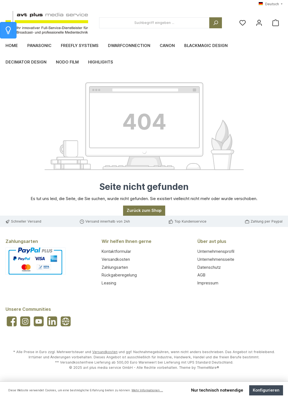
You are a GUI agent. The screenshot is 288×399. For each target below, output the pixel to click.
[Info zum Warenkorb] (8, 30)
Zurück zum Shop (144, 210)
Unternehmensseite (215, 259)
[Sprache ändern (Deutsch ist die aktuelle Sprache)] (270, 4)
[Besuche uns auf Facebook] (12, 321)
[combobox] (154, 22)
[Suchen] (215, 22)
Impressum (207, 283)
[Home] (16, 45)
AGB (201, 275)
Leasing (109, 283)
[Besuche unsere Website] (65, 321)
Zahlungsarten (115, 267)
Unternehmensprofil (215, 251)
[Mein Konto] (259, 23)
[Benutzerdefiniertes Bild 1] (36, 261)
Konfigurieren (266, 390)
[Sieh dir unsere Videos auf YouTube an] (38, 321)
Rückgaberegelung (119, 275)
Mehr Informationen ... (147, 390)
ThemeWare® (208, 367)
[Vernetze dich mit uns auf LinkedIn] (52, 321)
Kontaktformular (116, 251)
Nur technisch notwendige (217, 390)
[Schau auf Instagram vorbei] (25, 321)
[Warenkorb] (275, 23)
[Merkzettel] (242, 23)
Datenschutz (209, 267)
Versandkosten (116, 259)
